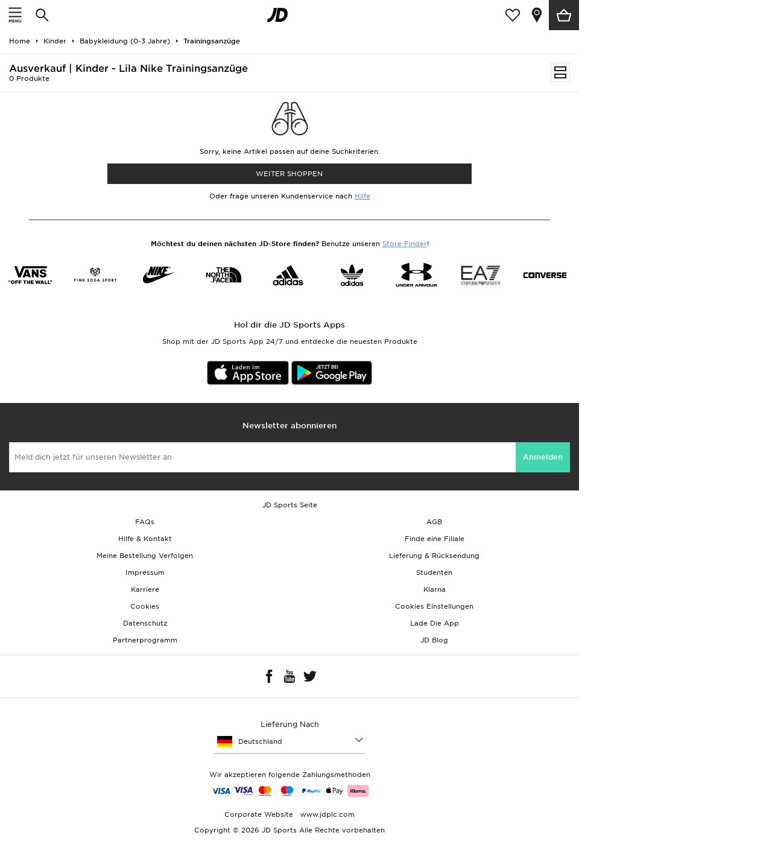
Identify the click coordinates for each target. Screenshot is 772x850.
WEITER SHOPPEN (289, 174)
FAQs (144, 522)
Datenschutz (145, 623)
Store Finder (404, 243)
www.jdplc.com (326, 814)
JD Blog (434, 640)
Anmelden (543, 456)
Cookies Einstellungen (434, 606)
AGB (434, 522)
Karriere (145, 589)
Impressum (145, 572)
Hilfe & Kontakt (145, 538)
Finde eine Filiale (434, 538)
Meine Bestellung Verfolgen (144, 555)
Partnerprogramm (145, 640)
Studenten (434, 572)
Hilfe (362, 196)
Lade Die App (434, 623)
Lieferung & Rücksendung (434, 555)
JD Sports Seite (289, 505)
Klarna (434, 589)
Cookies (144, 606)
